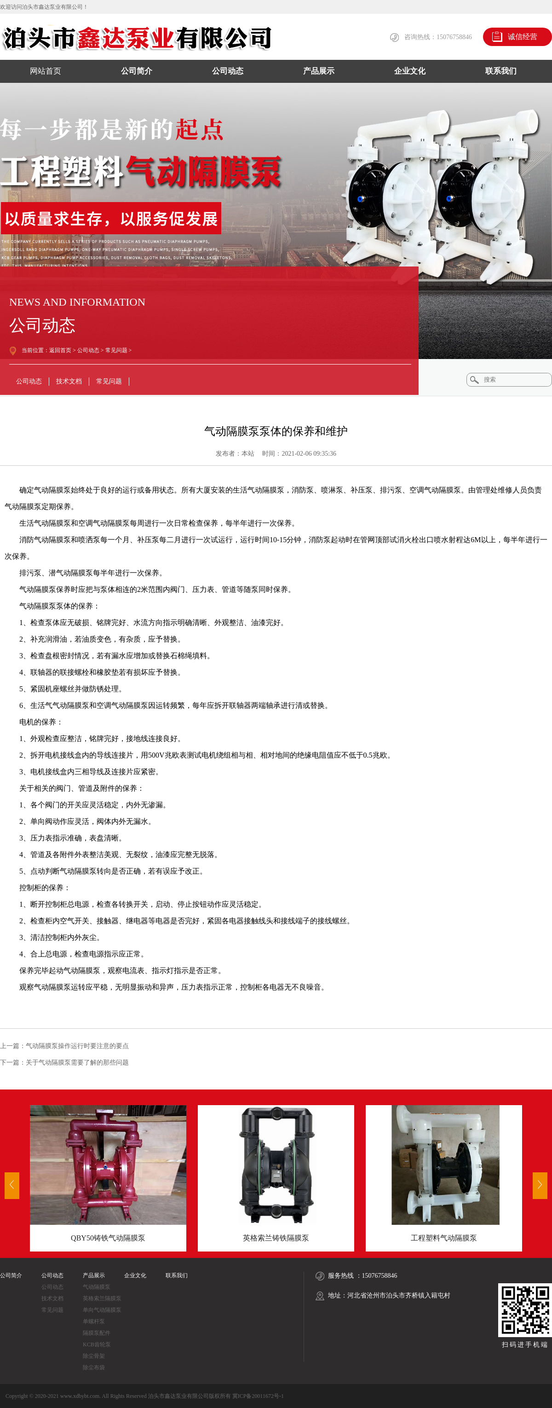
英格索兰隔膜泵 (102, 1298)
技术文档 (69, 381)
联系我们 (501, 71)
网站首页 (45, 71)
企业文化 (410, 71)
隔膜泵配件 (96, 1333)
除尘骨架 (94, 1356)
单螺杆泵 (94, 1321)
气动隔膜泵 (96, 1287)
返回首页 (60, 350)
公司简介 (136, 71)
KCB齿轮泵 (97, 1344)
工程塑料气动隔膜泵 (444, 1238)
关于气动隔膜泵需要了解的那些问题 (77, 1062)
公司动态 (227, 71)
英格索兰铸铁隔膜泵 (276, 1238)
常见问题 (116, 350)
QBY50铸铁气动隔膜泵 (108, 1238)
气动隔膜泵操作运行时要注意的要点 (77, 1046)
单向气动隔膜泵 (102, 1310)
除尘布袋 (94, 1367)
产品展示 (318, 71)
